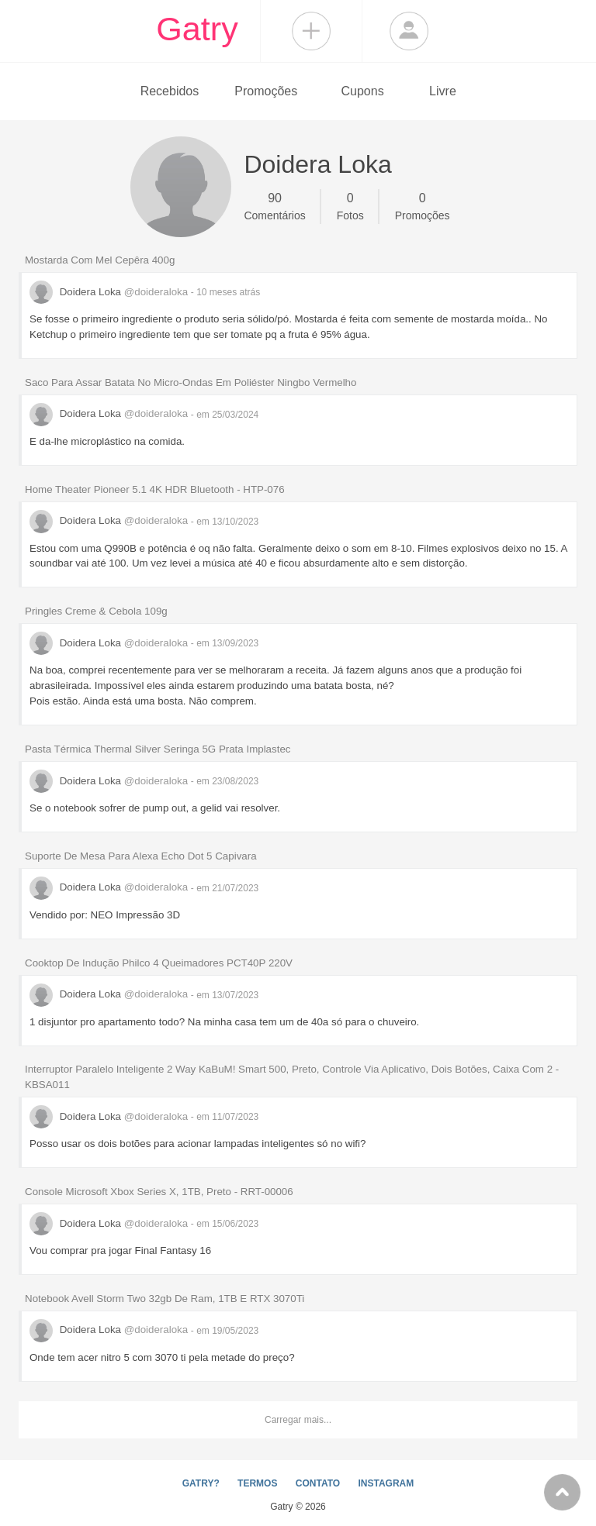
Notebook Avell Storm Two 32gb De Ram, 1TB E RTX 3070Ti (164, 1298)
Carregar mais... (298, 1419)
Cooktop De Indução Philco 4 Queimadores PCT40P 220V (159, 963)
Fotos (350, 205)
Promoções (265, 91)
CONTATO (318, 1483)
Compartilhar (311, 31)
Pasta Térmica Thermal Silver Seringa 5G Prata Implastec (157, 749)
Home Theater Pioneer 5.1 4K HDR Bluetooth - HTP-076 (155, 489)
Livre (442, 91)
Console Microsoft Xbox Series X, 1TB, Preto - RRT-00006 (159, 1191)
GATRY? (201, 1483)
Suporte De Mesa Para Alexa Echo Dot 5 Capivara (141, 856)
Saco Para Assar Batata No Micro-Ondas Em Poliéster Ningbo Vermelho (190, 382)
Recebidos (169, 91)
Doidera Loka (110, 292)
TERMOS (257, 1483)
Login (409, 31)
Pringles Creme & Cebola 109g (96, 611)
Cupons (362, 91)
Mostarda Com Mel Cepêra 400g (100, 260)
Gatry (197, 28)
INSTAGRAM (386, 1483)
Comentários (274, 205)
